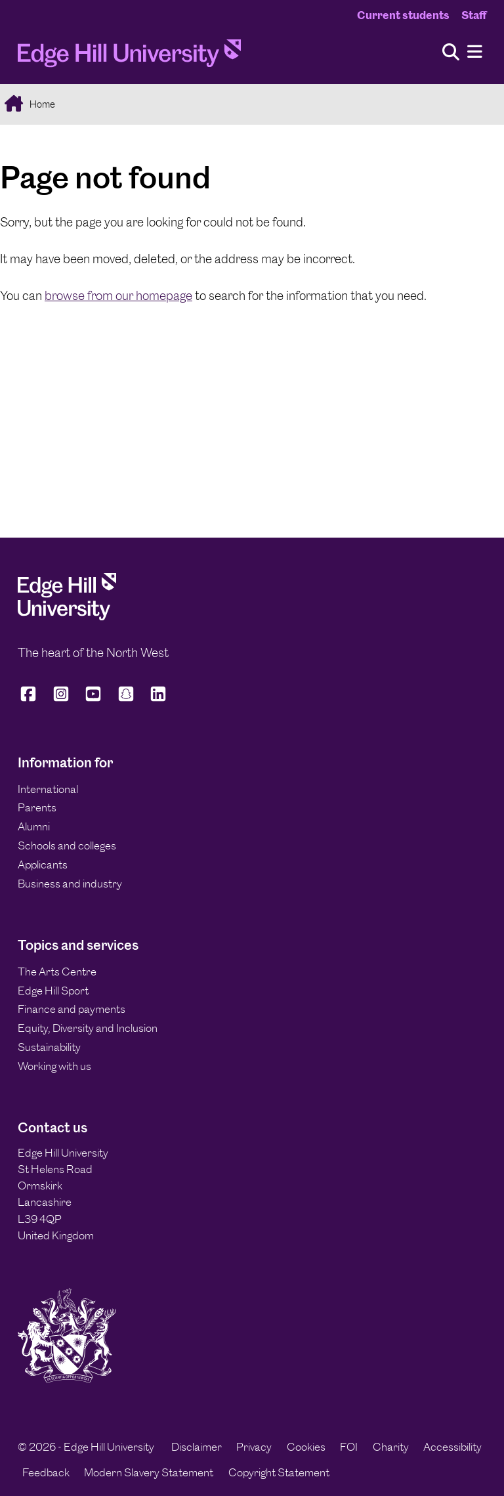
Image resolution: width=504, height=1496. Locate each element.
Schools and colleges (67, 845)
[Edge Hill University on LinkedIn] (158, 699)
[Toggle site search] (450, 52)
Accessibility (452, 1446)
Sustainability (49, 1047)
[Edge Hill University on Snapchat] (126, 699)
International (48, 789)
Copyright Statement (278, 1472)
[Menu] (474, 52)
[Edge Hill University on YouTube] (93, 699)
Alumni (34, 826)
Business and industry (70, 883)
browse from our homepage (118, 295)
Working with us (54, 1066)
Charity (391, 1446)
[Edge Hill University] (67, 616)
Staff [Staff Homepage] (473, 15)
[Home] (129, 57)
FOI (349, 1446)
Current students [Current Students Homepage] (403, 15)
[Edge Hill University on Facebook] (30, 699)
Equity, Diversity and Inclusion (88, 1028)
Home (41, 104)
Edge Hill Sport (53, 990)
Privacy (254, 1446)
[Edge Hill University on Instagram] (61, 699)
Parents (37, 807)
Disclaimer (196, 1446)
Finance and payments (71, 1008)
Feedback (46, 1472)
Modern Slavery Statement (148, 1472)
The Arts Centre (57, 971)
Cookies (306, 1446)
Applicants (43, 864)
